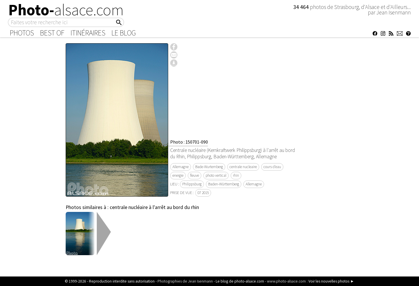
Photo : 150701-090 (189, 142)
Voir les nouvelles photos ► (331, 281)
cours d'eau (272, 166)
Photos (22, 32)
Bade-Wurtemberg (209, 166)
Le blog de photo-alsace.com (240, 281)
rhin (236, 175)
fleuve (194, 175)
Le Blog (123, 32)
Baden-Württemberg (223, 184)
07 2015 (203, 192)
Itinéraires (88, 32)
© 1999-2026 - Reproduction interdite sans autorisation (110, 281)
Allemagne (180, 166)
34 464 (301, 6)
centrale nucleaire (243, 166)
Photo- (66, 10)
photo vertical (216, 175)
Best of (52, 32)
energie (177, 175)
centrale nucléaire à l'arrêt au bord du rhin (154, 207)
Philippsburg (192, 184)
